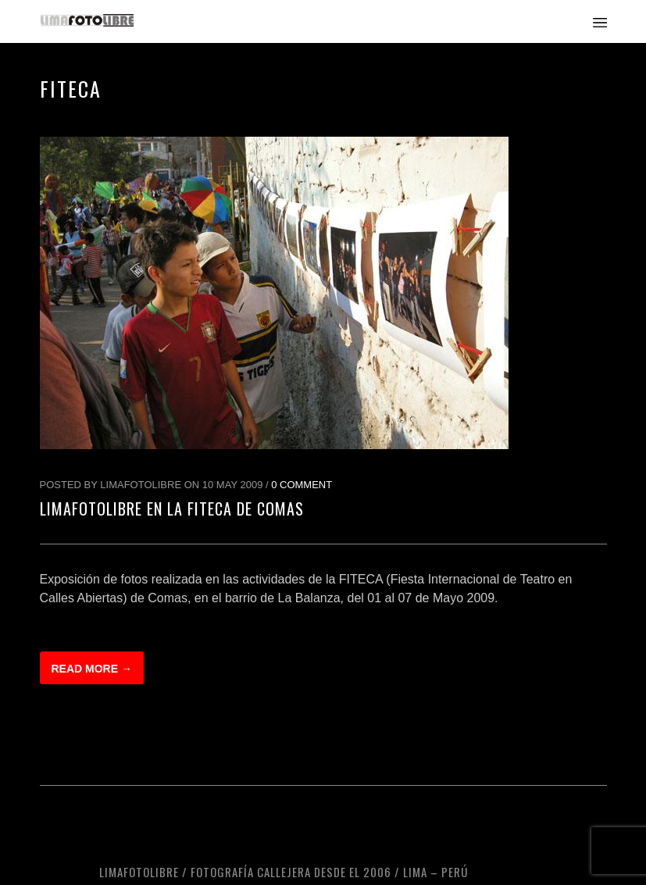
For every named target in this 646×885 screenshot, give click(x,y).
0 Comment (301, 485)
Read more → (92, 668)
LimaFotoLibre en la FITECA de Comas (172, 508)
